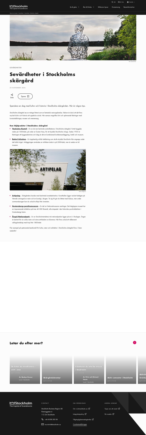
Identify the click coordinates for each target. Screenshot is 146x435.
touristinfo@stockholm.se (53, 424)
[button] (129, 342)
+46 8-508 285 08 (51, 419)
